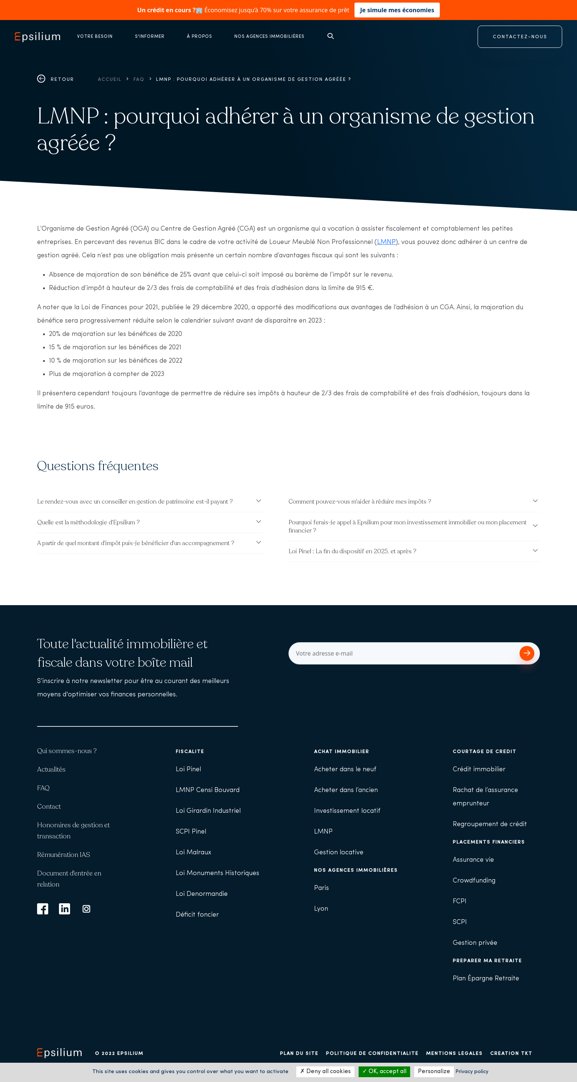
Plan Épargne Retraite (486, 978)
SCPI (460, 922)
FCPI (459, 901)
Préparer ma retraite (487, 961)
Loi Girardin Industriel (208, 811)
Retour (55, 79)
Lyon (321, 909)
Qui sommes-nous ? (67, 750)
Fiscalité (190, 751)
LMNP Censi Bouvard (208, 790)
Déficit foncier (197, 914)
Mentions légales (454, 1053)
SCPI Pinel (191, 831)
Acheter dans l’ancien (346, 790)
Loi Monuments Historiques (217, 873)
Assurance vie (473, 860)
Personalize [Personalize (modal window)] (434, 1072)
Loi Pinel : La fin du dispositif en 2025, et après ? (352, 551)
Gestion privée (475, 943)
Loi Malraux (193, 852)
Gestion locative (338, 852)
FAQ (139, 79)
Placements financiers (489, 842)
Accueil (110, 79)
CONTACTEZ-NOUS (520, 36)
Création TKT (511, 1053)
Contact (49, 806)
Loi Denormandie (202, 894)
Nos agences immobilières (356, 870)
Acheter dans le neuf (345, 769)
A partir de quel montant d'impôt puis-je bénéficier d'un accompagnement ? (135, 543)
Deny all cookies (325, 1072)
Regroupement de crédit (490, 824)
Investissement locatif (347, 811)
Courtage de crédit (485, 751)
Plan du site (299, 1053)
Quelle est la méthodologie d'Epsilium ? (88, 522)
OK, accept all (384, 1072)
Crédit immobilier (479, 769)
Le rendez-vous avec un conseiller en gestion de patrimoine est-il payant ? (135, 502)
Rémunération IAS (63, 854)
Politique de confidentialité (372, 1053)
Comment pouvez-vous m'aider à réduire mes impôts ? (359, 502)
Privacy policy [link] (471, 1072)
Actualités (51, 769)
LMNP (386, 242)
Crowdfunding (474, 880)
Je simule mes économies (397, 10)
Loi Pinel (188, 769)
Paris (321, 888)
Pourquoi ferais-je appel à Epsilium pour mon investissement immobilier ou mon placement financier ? (407, 526)
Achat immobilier (341, 751)
